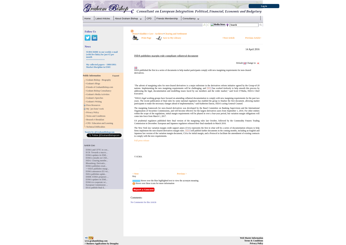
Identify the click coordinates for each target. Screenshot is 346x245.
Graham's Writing (94, 101)
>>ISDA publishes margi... (97, 168)
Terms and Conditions (96, 116)
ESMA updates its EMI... (97, 155)
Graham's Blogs (93, 83)
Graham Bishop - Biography (99, 80)
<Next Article (228, 38)
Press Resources (93, 105)
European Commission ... (97, 185)
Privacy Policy (93, 112)
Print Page (146, 38)
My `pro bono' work (95, 109)
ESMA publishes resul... (96, 166)
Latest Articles (103, 18)
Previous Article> (253, 38)
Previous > (182, 173)
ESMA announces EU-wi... (97, 171)
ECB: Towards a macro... (97, 152)
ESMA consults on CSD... (97, 158)
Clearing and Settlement (175, 33)
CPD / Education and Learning (100, 123)
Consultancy (189, 18)
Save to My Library (172, 38)
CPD (149, 18)
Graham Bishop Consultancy (99, 90)
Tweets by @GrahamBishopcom (99, 132)
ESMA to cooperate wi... (96, 182)
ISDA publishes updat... (96, 174)
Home (87, 18)
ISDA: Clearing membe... (97, 160)
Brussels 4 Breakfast (95, 119)
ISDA (209, 88)
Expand (115, 76)
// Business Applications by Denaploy (102, 243)
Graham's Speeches (95, 98)
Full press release (141, 140)
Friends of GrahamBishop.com (100, 87)
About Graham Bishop (126, 18)
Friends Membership (167, 18)
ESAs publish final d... (95, 187)
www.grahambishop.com (96, 241)
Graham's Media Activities (98, 94)
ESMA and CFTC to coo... (97, 149)
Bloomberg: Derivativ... (96, 163)
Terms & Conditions (253, 240)
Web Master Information (251, 238)
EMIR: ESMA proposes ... (97, 177)
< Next (135, 173)
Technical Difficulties (96, 127)
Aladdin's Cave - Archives (151, 33)
